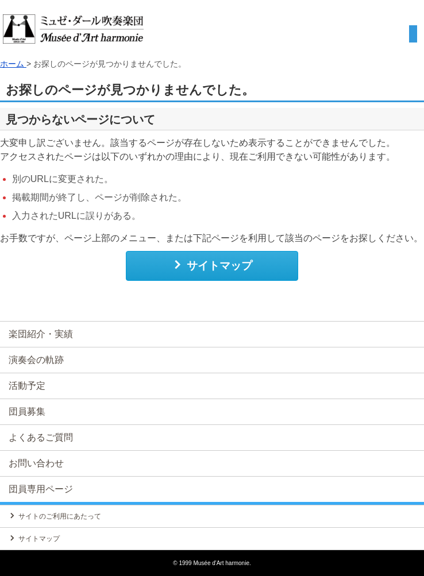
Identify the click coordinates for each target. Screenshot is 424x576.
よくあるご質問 (41, 437)
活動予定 (27, 386)
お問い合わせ (36, 463)
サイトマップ (212, 265)
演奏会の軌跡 (36, 360)
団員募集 (27, 411)
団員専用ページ (41, 489)
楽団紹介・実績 (41, 334)
